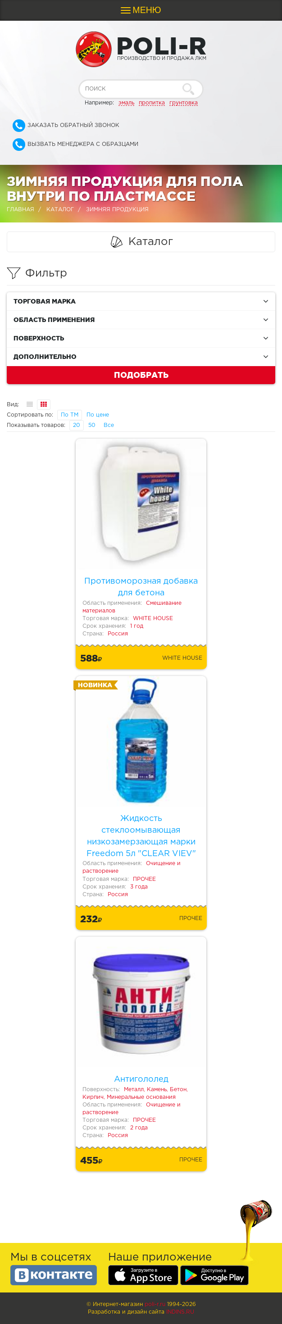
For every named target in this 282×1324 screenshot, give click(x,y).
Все (109, 425)
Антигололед (141, 1079)
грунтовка (183, 102)
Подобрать (141, 374)
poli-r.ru (155, 1304)
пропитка (152, 102)
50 (92, 425)
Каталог (60, 209)
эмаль (126, 102)
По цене (97, 415)
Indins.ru (180, 1312)
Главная (20, 209)
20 (76, 425)
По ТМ (69, 415)
